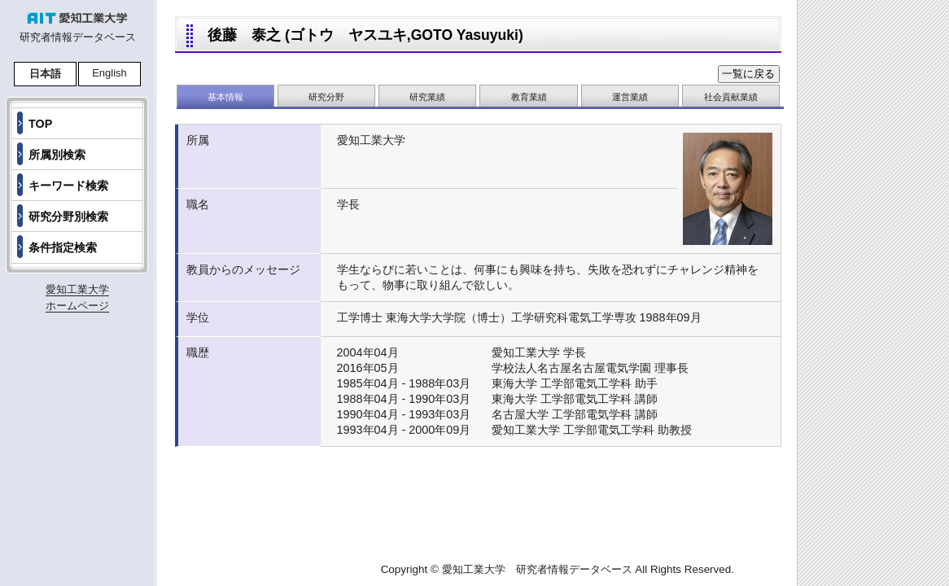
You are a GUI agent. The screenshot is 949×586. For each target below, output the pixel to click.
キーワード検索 (68, 185)
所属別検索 (56, 154)
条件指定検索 (62, 247)
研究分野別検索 (68, 216)
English (109, 73)
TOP (40, 123)
